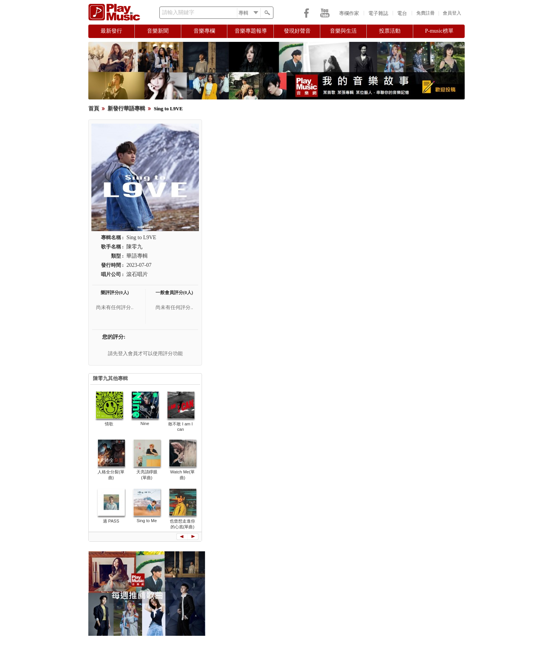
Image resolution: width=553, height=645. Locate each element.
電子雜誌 (378, 13)
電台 (402, 13)
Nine (145, 423)
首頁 (93, 108)
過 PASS (111, 521)
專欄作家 (349, 13)
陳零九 (134, 247)
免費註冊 (425, 13)
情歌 (109, 424)
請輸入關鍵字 (178, 12)
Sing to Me (147, 520)
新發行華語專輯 (126, 108)
